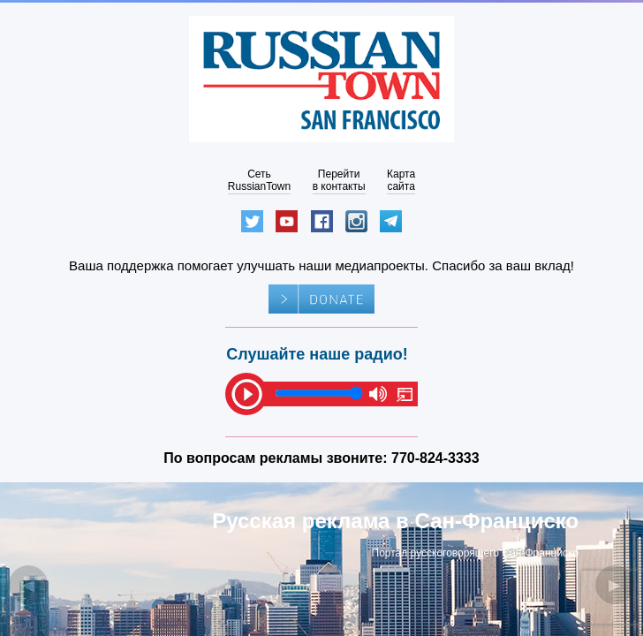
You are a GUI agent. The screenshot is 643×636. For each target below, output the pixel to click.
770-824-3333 (435, 458)
